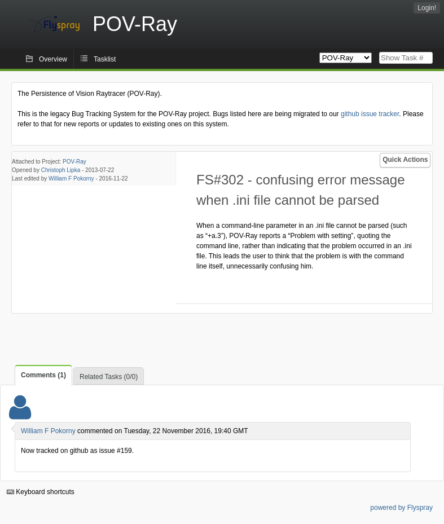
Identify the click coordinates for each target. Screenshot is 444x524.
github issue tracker (370, 114)
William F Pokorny (71, 178)
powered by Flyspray (401, 508)
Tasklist (105, 59)
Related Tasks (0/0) (109, 377)
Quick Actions (405, 160)
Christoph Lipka (60, 170)
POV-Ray (74, 161)
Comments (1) (43, 375)
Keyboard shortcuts (40, 492)
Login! (426, 8)
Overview (53, 59)
